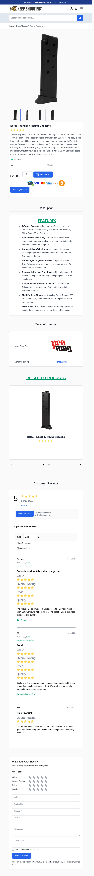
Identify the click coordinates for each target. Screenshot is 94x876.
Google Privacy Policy (54, 862)
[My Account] (71, 9)
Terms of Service (73, 862)
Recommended (25, 548)
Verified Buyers (25, 543)
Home (11, 26)
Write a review (24, 514)
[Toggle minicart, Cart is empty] (76, 9)
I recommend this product (27, 849)
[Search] (80, 18)
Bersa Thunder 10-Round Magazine (46, 437)
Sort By (19, 537)
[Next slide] (80, 464)
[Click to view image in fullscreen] (46, 69)
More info (25, 505)
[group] (17, 130)
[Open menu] (81, 8)
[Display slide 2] (49, 464)
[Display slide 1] (43, 464)
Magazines (62, 362)
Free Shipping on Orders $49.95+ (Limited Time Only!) (46, 2)
